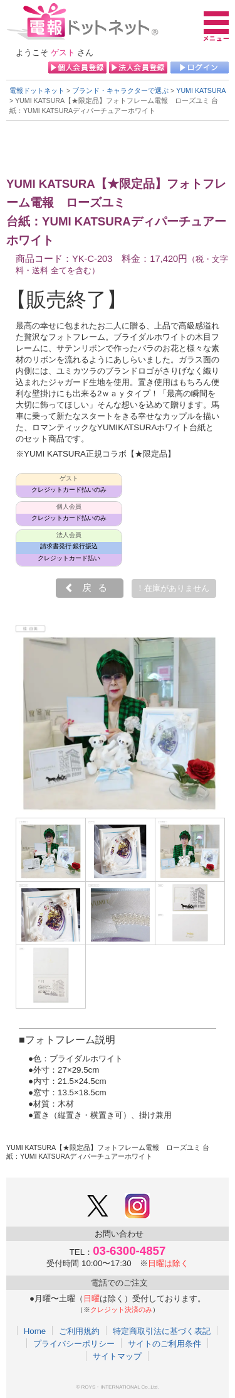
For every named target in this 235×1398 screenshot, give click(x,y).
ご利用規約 (79, 1330)
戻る (97, 588)
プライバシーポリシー (74, 1343)
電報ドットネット (37, 90)
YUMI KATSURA (201, 90)
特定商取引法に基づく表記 (162, 1330)
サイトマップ (117, 1356)
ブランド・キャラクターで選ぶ (120, 90)
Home (35, 1330)
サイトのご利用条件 (164, 1343)
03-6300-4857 (129, 1250)
